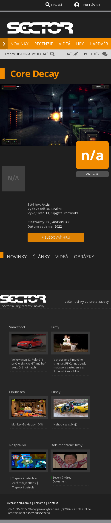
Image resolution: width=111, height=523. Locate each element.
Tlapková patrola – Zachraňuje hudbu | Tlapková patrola (25, 482)
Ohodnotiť (92, 174)
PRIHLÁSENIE (92, 5)
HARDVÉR (99, 43)
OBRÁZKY (84, 256)
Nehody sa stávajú (65, 424)
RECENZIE (43, 43)
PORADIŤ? (91, 54)
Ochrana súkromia (19, 503)
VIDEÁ (64, 43)
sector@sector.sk (38, 513)
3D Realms (54, 209)
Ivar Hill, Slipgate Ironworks (58, 213)
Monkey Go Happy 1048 (27, 424)
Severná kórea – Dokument (63, 479)
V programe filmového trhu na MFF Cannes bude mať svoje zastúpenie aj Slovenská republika (70, 365)
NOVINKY (19, 43)
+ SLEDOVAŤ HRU (56, 237)
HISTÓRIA (23, 54)
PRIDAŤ (66, 54)
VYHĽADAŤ (40, 54)
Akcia (46, 204)
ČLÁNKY (41, 256)
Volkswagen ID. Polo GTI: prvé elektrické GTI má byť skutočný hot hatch (28, 363)
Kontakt (53, 503)
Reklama (39, 503)
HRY (80, 43)
